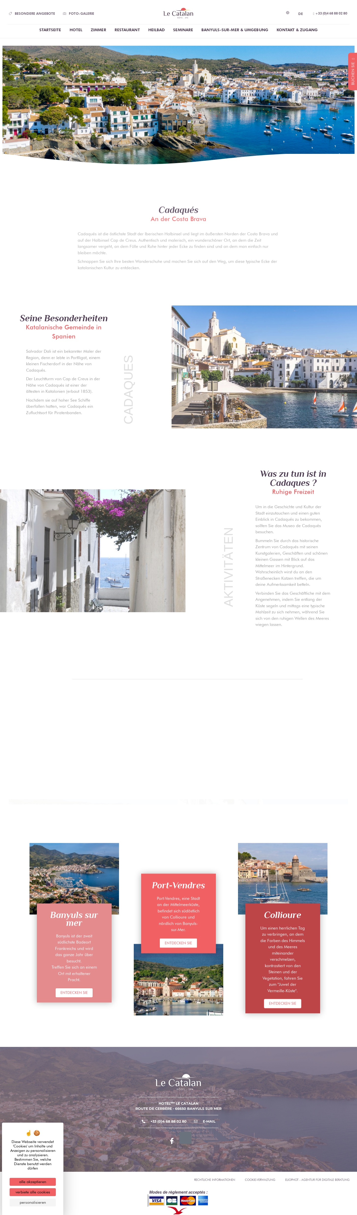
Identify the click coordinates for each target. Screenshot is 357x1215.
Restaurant (127, 30)
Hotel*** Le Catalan (178, 1103)
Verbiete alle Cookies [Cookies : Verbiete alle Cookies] (32, 1192)
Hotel (76, 30)
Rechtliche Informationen (214, 1180)
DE (300, 14)
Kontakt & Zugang (297, 30)
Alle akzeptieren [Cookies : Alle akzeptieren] (32, 1181)
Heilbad (156, 30)
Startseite (50, 30)
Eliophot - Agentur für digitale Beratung (317, 1180)
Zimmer (98, 30)
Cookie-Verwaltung (260, 1180)
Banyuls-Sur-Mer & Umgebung (234, 30)
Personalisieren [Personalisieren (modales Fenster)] (33, 1202)
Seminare (183, 30)
